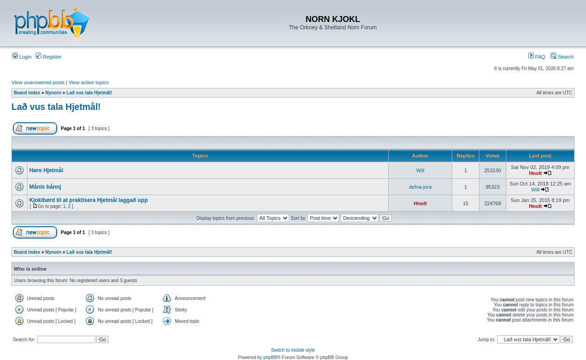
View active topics (89, 82)
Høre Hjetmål (46, 170)
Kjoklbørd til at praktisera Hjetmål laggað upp (88, 200)
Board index (27, 92)
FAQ (536, 57)
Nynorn (53, 92)
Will (420, 170)
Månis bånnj (45, 187)
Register (48, 57)
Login (22, 57)
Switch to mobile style (293, 350)
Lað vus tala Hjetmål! (89, 92)
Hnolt (535, 173)
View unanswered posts (38, 82)
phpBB (270, 357)
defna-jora (420, 187)
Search (562, 57)
